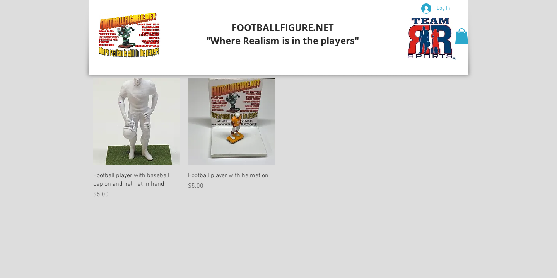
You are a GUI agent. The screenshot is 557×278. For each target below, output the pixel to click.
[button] (461, 36)
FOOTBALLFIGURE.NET (283, 27)
